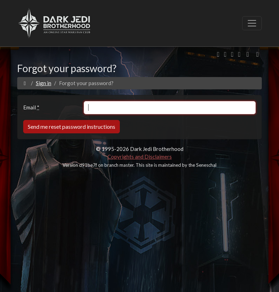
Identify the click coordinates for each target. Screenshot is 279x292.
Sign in (43, 83)
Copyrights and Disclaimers (140, 156)
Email (31, 107)
